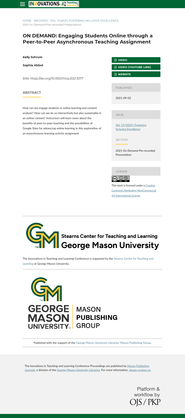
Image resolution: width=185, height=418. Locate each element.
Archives (41, 20)
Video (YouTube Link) (134, 67)
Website (124, 74)
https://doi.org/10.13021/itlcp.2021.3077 (56, 78)
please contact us (139, 370)
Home (27, 20)
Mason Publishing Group (135, 342)
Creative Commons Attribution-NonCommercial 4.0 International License (134, 190)
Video (122, 60)
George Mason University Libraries (78, 370)
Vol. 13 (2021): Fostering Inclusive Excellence (84, 20)
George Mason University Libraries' (97, 342)
